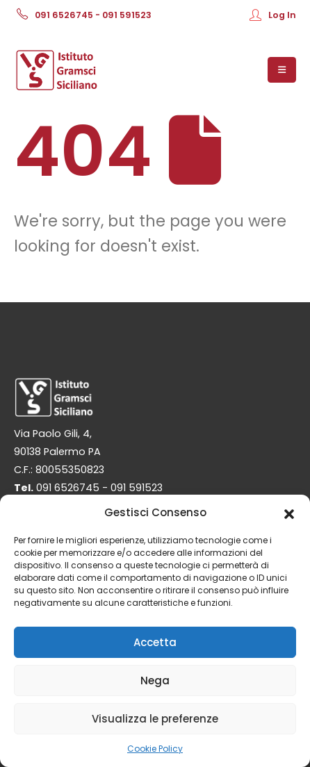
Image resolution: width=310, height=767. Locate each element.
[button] (289, 513)
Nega (155, 680)
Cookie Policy (155, 748)
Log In (273, 15)
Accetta (155, 642)
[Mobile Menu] (282, 70)
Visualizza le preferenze (155, 718)
